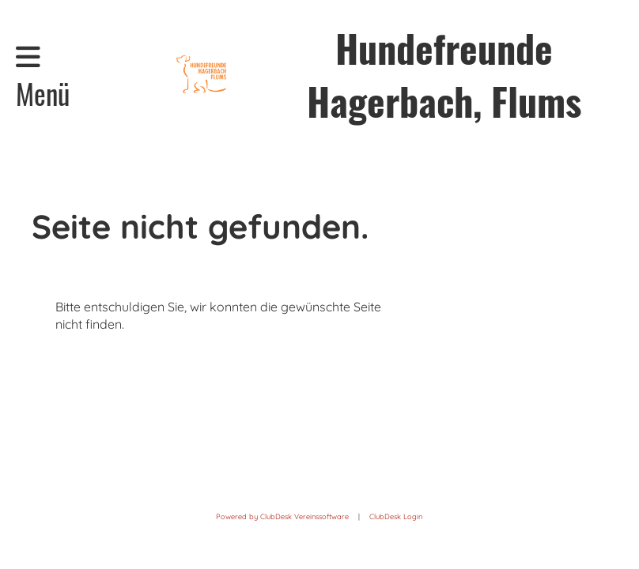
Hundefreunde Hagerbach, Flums (444, 74)
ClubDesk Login (395, 516)
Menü (43, 78)
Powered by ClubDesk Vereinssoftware (282, 516)
